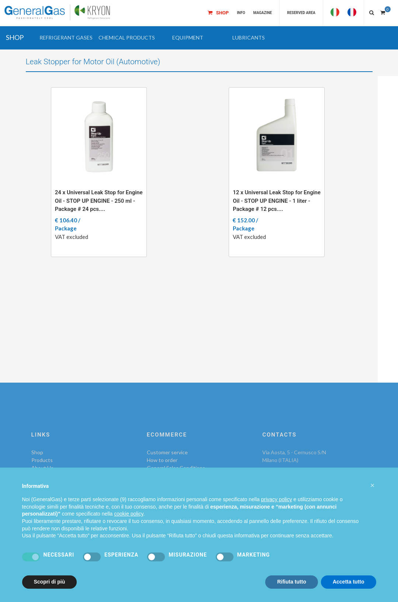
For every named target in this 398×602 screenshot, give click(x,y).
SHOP (15, 37)
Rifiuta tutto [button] (291, 582)
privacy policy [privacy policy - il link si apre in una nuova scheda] (276, 499)
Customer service (167, 452)
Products (42, 460)
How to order (162, 460)
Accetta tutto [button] (348, 582)
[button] (65, 37)
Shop (37, 452)
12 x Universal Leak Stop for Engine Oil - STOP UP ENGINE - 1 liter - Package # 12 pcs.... (277, 200)
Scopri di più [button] (49, 582)
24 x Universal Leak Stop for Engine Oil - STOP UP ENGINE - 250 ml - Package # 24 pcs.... (99, 200)
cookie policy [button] (128, 514)
